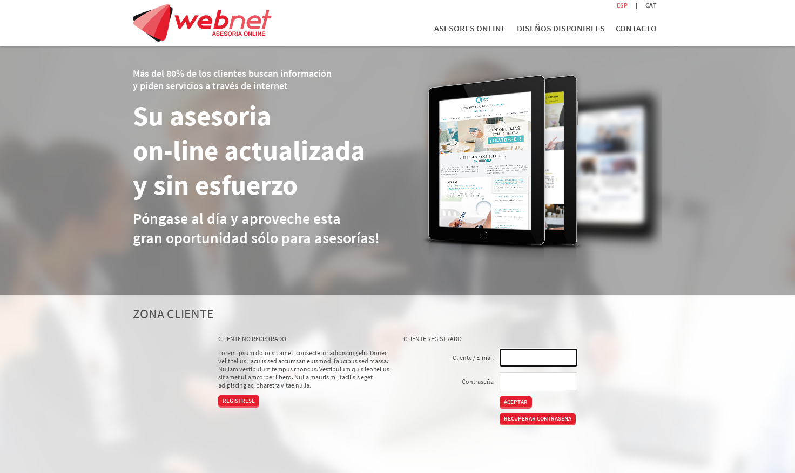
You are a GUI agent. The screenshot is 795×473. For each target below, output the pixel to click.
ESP (622, 5)
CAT (651, 5)
